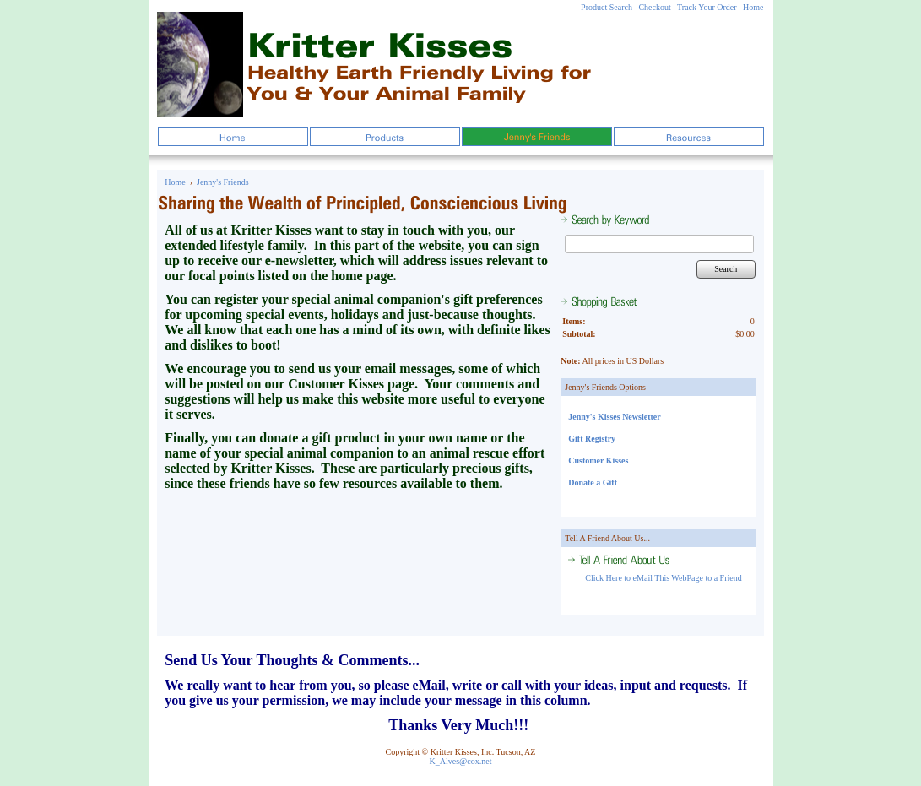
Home (753, 7)
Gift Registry (591, 438)
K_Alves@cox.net (461, 761)
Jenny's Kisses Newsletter (614, 416)
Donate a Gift (592, 482)
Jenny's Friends (223, 182)
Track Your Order (706, 7)
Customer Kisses (598, 460)
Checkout (654, 7)
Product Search (606, 7)
